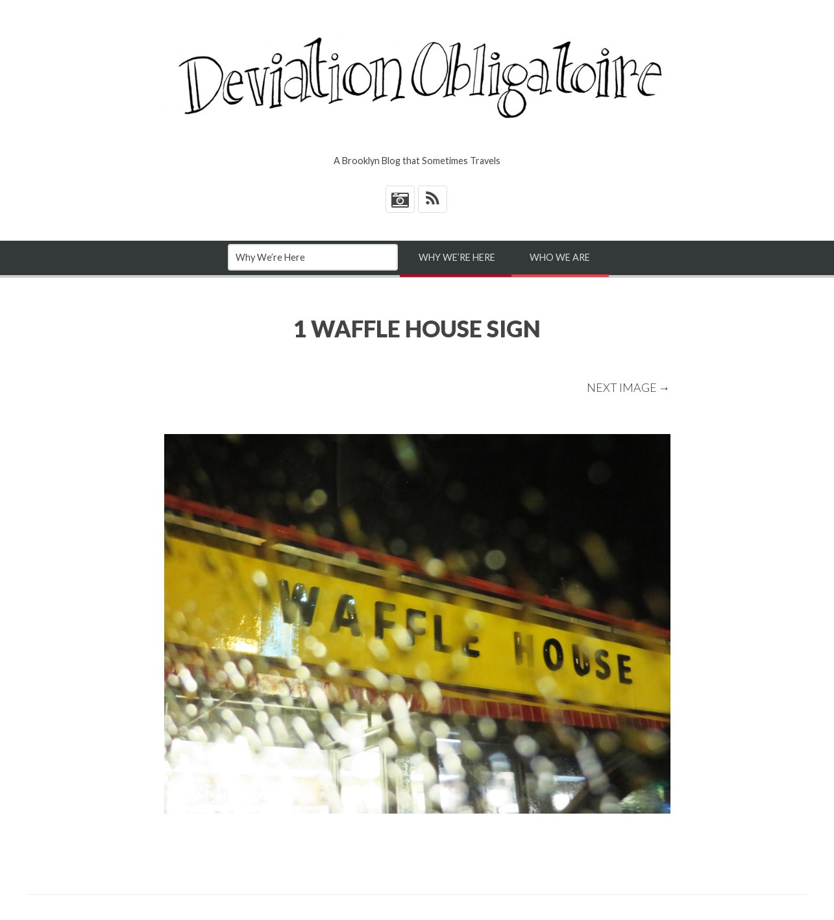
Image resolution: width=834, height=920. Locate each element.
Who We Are (560, 257)
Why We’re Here (457, 257)
